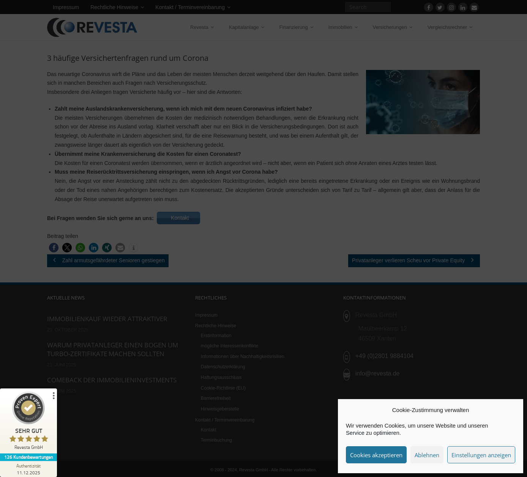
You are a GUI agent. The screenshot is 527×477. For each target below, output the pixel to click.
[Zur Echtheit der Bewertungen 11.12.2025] (28, 469)
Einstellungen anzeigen (481, 455)
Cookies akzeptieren (376, 455)
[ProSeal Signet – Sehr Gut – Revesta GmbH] (28, 422)
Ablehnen (427, 455)
